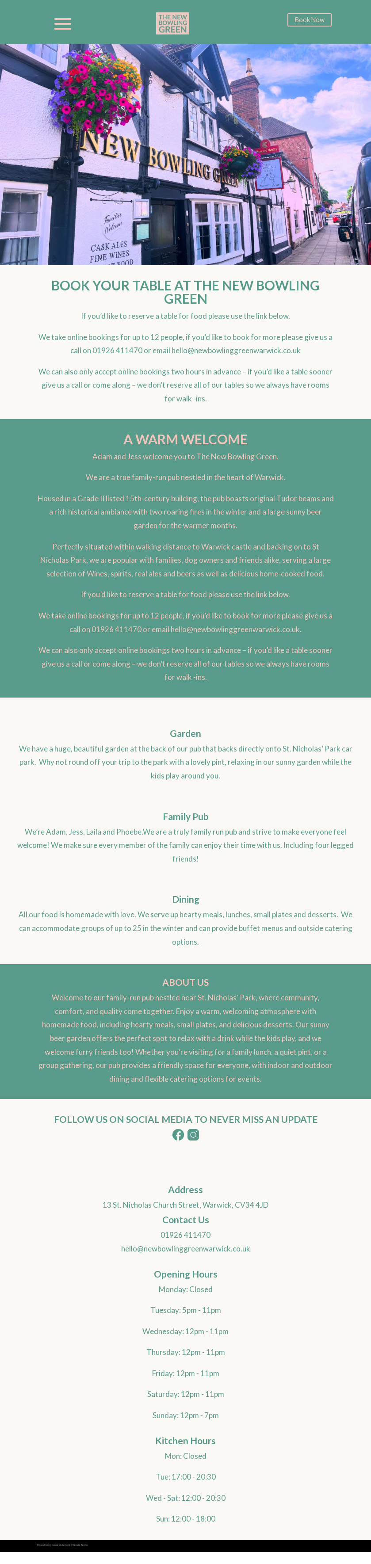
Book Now (309, 20)
